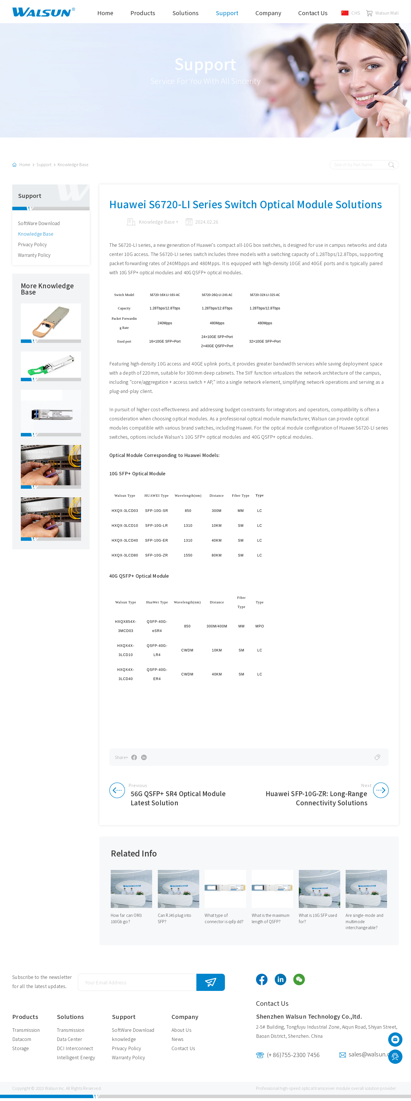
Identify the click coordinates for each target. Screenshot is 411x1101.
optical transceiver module (325, 1091)
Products (142, 13)
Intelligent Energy (76, 1060)
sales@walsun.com (374, 1057)
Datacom (21, 1041)
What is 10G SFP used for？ (318, 921)
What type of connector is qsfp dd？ (225, 921)
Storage (20, 1051)
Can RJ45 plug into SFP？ (175, 921)
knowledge (124, 1041)
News (178, 1041)
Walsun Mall (382, 13)
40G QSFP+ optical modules (216, 274)
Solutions (185, 13)
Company (268, 13)
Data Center (69, 1041)
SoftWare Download (39, 225)
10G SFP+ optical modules (148, 274)
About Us (182, 1032)
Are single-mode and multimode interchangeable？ (365, 924)
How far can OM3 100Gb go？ (126, 921)
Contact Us (313, 13)
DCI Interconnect (75, 1051)
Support (227, 13)
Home (105, 13)
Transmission (26, 1032)
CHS (350, 13)
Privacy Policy (32, 246)
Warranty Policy (34, 257)
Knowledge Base (73, 167)
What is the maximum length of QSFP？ (271, 921)
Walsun (51, 1091)
